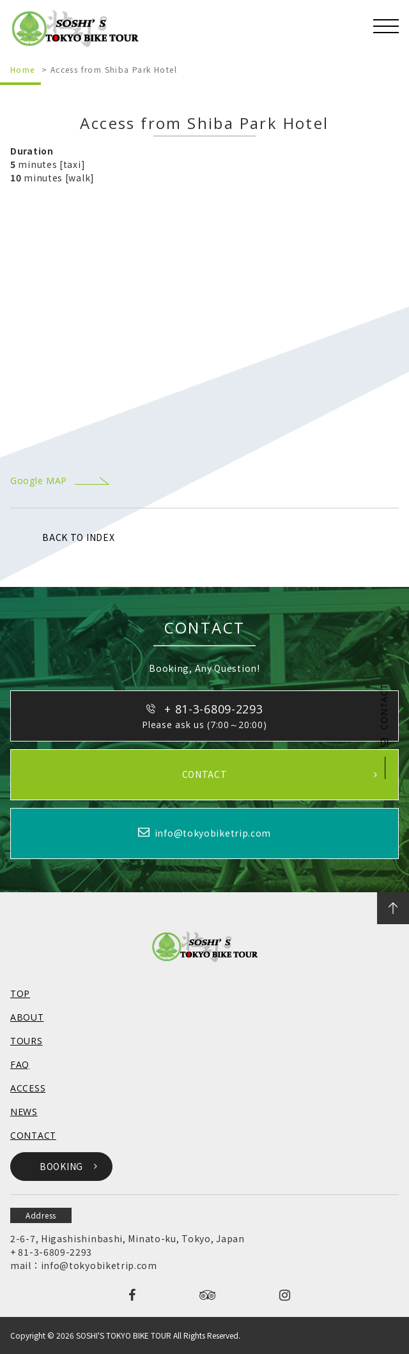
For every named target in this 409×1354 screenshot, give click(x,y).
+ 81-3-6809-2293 (51, 1251)
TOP (20, 993)
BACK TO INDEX (78, 537)
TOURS (26, 1041)
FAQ (19, 1064)
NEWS (24, 1112)
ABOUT (27, 1017)
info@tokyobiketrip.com (99, 1265)
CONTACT (384, 715)
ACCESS (27, 1088)
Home (22, 69)
